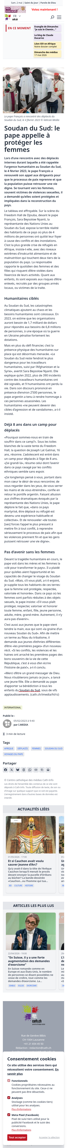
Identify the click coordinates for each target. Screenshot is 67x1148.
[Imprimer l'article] (48, 769)
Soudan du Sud (29, 690)
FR (17, 16)
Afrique (8, 748)
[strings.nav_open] (59, 17)
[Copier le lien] (42, 769)
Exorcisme (32, 985)
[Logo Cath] (7, 17)
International (12, 707)
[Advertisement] (33, 9)
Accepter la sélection (49, 1137)
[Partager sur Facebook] (5, 769)
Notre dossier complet (45, 45)
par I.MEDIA (21, 724)
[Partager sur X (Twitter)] (11, 769)
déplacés (23, 748)
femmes (36, 748)
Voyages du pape (13, 754)
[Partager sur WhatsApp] (30, 769)
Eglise (21, 985)
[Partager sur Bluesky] (17, 769)
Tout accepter (17, 1137)
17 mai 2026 (46, 54)
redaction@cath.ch (40, 1048)
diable (12, 985)
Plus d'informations (21, 1109)
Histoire (29, 885)
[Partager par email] (36, 769)
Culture (18, 885)
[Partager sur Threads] (23, 769)
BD (10, 885)
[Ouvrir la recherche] (52, 17)
